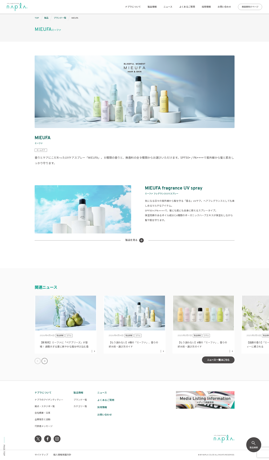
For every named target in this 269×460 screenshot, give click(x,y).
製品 (46, 18)
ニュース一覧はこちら (218, 360)
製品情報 (152, 7)
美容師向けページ (250, 7)
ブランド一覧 (60, 18)
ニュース (168, 7)
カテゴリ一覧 (80, 406)
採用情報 (206, 7)
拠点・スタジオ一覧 (45, 406)
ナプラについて (133, 7)
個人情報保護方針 (62, 455)
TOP (37, 18)
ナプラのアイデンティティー (49, 400)
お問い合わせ (224, 7)
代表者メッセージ (44, 426)
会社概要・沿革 (42, 413)
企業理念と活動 (42, 419)
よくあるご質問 (187, 7)
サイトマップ (41, 455)
